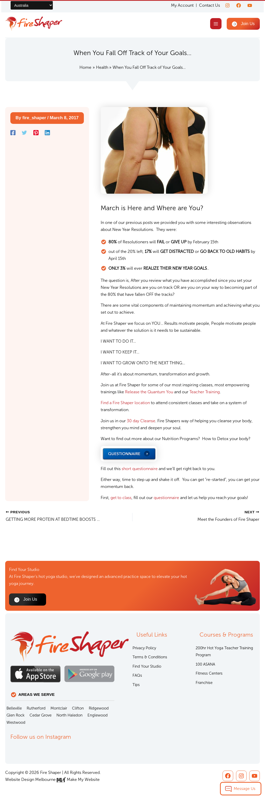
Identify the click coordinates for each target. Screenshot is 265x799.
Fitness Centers (209, 673)
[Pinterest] (36, 132)
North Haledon (69, 715)
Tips (136, 684)
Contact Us (209, 5)
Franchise (204, 682)
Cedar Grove (40, 715)
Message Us (244, 788)
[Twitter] (24, 132)
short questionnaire (140, 468)
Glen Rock (15, 715)
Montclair (58, 708)
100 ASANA (205, 664)
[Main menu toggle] (215, 23)
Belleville (14, 708)
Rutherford (36, 708)
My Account (182, 5)
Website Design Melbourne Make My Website (52, 779)
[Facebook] (238, 5)
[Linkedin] (47, 132)
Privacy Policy (144, 648)
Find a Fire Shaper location (125, 402)
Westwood (15, 722)
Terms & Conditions (149, 657)
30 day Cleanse (141, 420)
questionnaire (167, 497)
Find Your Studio (146, 666)
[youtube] (249, 5)
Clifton (78, 708)
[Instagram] (227, 5)
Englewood (97, 715)
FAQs (137, 675)
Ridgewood (99, 708)
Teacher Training (204, 391)
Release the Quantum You (149, 391)
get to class (121, 497)
